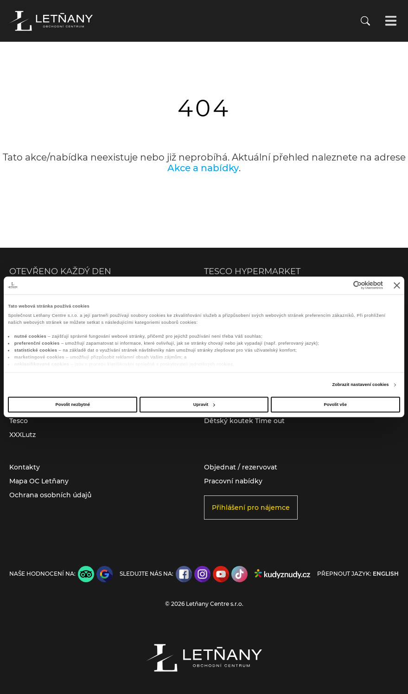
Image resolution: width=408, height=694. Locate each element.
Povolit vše (335, 404)
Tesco (18, 421)
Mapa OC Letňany (39, 481)
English (386, 574)
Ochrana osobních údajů (50, 495)
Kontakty (24, 467)
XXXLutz (22, 435)
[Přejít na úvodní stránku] (51, 21)
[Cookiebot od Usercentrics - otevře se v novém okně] (342, 285)
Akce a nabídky (203, 168)
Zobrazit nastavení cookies (360, 385)
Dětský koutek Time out (244, 421)
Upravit (204, 404)
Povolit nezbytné (73, 404)
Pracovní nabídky (233, 481)
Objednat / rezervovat (240, 467)
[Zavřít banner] (397, 285)
